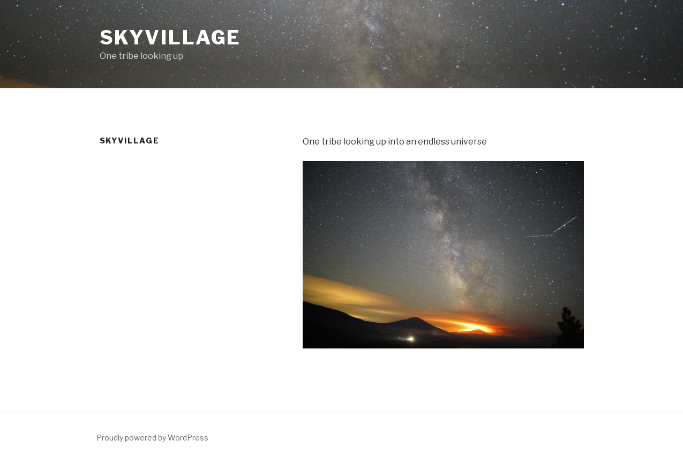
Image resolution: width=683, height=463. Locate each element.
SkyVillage (171, 37)
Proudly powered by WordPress (152, 437)
